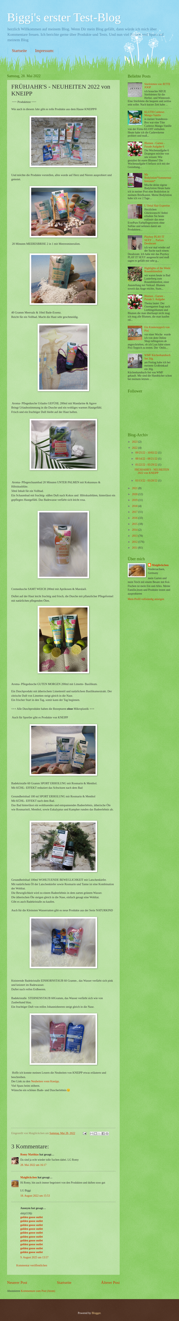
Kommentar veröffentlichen (31, 1265)
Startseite (19, 50)
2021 (135, 488)
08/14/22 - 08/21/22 (146, 458)
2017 (135, 511)
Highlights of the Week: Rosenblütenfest (157, 270)
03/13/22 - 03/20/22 (146, 480)
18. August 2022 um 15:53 (35, 1195)
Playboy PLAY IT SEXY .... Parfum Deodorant (154, 240)
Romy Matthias (29, 1154)
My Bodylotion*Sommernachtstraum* (158, 178)
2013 (135, 535)
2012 (135, 541)
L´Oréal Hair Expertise (157, 205)
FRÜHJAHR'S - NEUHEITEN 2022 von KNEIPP (152, 471)
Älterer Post (110, 1282)
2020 (135, 494)
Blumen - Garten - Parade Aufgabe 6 (154, 145)
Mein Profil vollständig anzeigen (146, 599)
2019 (135, 500)
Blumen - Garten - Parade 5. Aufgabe (154, 298)
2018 (135, 506)
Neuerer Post (17, 1282)
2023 (135, 441)
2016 (135, 517)
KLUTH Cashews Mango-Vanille (154, 114)
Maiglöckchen (28, 1177)
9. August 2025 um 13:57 (34, 1257)
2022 (135, 447)
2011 (135, 547)
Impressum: (44, 50)
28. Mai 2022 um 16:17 (33, 1164)
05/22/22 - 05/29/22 (146, 464)
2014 (135, 529)
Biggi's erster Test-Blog (64, 17)
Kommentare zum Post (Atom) (38, 1290)
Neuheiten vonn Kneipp (45, 1081)
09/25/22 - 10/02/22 (146, 452)
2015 (135, 523)
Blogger (96, 1313)
